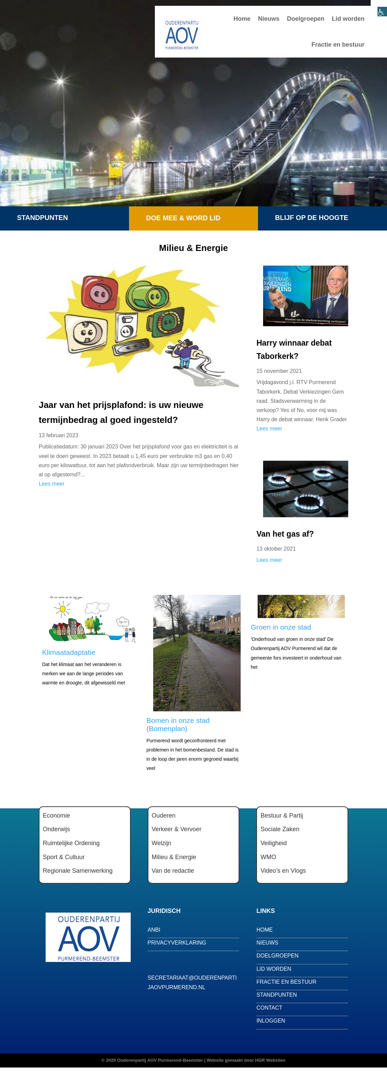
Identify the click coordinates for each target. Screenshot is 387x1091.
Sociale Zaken (279, 829)
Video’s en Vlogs (283, 870)
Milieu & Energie (174, 857)
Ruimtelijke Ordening (71, 843)
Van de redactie (173, 870)
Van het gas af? (285, 533)
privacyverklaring (177, 943)
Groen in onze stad (281, 627)
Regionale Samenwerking (78, 870)
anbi (154, 930)
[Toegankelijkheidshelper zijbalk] (379, 8)
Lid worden (348, 18)
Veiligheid (273, 843)
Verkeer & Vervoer (176, 829)
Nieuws (268, 18)
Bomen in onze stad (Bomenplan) (178, 724)
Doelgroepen (305, 18)
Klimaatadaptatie (68, 652)
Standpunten (42, 217)
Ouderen (164, 815)
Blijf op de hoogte (311, 217)
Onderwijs (56, 829)
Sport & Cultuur (64, 857)
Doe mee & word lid (183, 218)
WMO (268, 857)
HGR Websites (270, 1060)
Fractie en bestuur (338, 44)
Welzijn (162, 843)
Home (242, 18)
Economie (56, 815)
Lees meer (52, 484)
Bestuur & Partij (281, 815)
